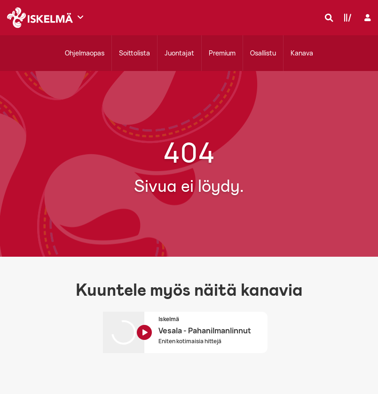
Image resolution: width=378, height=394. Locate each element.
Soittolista (134, 52)
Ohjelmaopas (84, 52)
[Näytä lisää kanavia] (80, 17)
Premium (222, 52)
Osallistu (263, 52)
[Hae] (327, 17)
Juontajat (179, 52)
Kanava (302, 52)
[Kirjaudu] (366, 17)
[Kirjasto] (345, 17)
